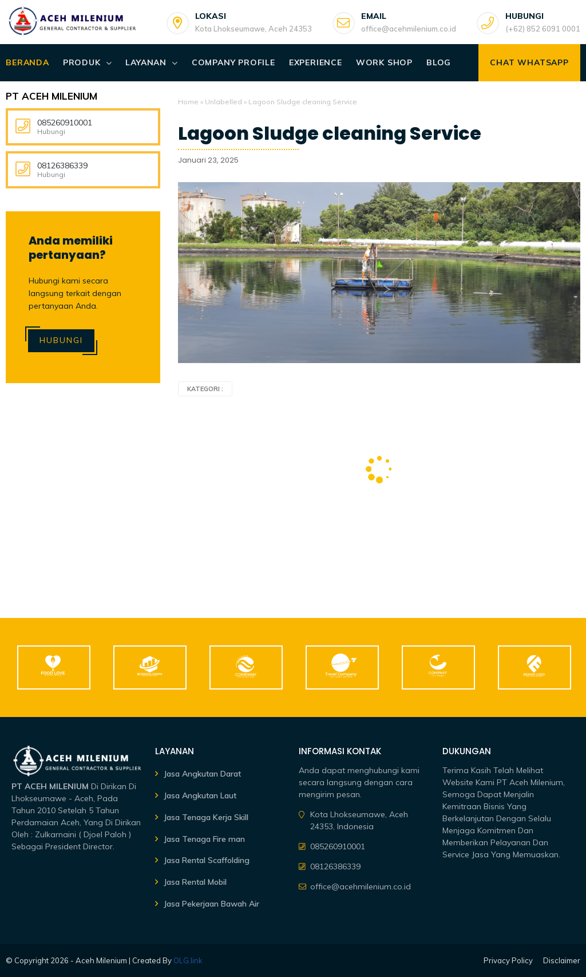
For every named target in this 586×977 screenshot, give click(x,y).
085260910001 (64, 122)
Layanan (146, 62)
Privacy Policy (508, 960)
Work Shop (384, 62)
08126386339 (62, 165)
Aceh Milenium (101, 960)
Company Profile (233, 62)
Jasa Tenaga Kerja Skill (206, 817)
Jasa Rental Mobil (195, 882)
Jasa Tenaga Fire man (204, 839)
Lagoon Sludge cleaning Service (329, 133)
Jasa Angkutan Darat (202, 774)
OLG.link (188, 960)
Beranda (27, 62)
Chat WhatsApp (529, 62)
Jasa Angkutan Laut (200, 795)
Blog (438, 62)
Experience (315, 62)
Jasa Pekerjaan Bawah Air (211, 904)
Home (188, 101)
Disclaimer (561, 960)
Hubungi (61, 340)
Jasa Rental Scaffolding (207, 860)
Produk (82, 62)
